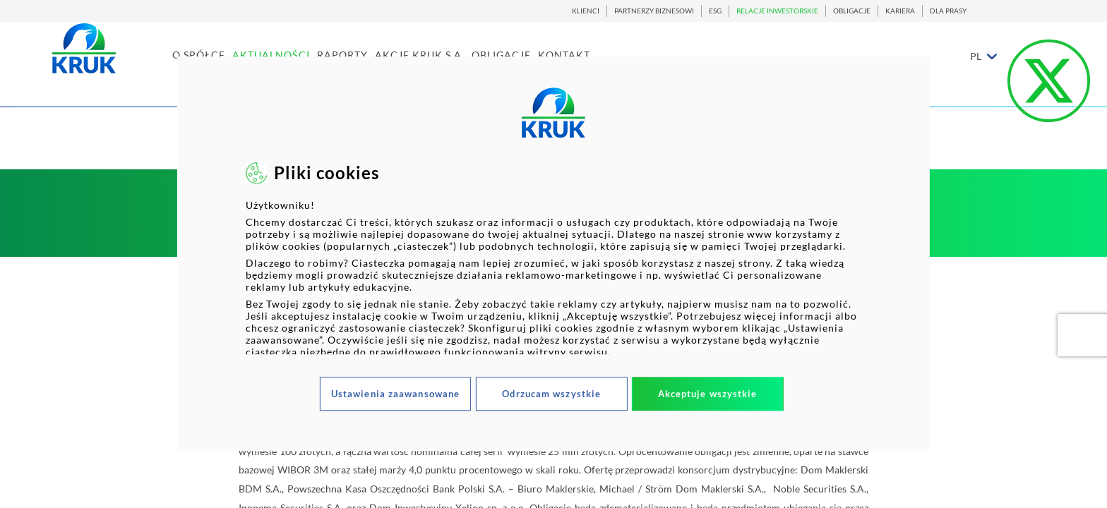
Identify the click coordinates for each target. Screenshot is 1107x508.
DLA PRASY (948, 11)
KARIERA (900, 11)
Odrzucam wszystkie (551, 393)
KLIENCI (585, 11)
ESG (715, 11)
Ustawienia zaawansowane (395, 393)
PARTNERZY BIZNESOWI (654, 11)
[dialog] (553, 253)
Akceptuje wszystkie (708, 393)
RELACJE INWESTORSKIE (777, 11)
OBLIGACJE (851, 11)
